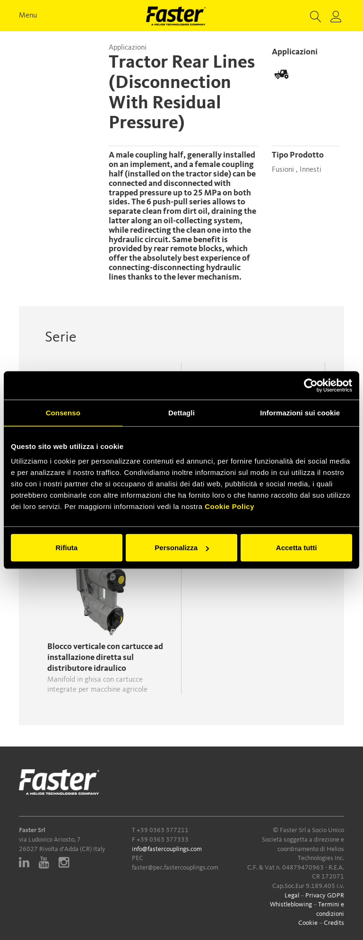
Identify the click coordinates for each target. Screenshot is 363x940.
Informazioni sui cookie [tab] (300, 412)
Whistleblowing (291, 904)
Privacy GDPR (324, 895)
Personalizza (182, 548)
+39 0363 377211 (163, 830)
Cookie (308, 923)
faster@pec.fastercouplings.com (175, 867)
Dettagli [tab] (181, 412)
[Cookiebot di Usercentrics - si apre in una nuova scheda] (310, 385)
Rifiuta (66, 548)
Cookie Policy (229, 506)
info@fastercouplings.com (167, 849)
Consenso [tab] (63, 412)
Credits (334, 923)
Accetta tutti (296, 548)
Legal (292, 895)
